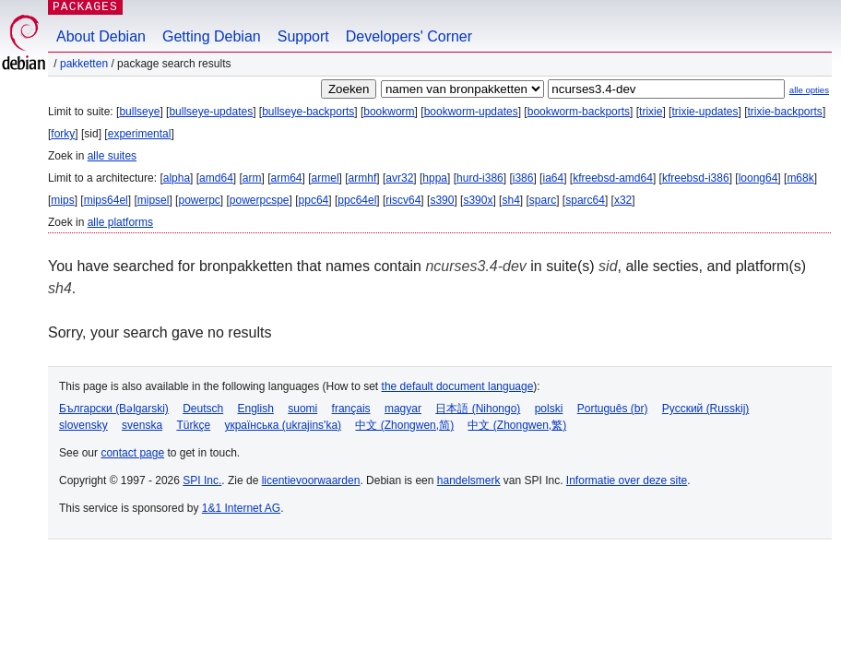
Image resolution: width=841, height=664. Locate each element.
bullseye (139, 111)
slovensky (83, 425)
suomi (302, 408)
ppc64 (314, 200)
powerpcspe (260, 200)
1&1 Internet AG (241, 508)
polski (549, 408)
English (256, 408)
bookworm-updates (471, 111)
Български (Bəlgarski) (114, 408)
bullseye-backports (308, 111)
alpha (176, 178)
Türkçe (193, 425)
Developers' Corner (409, 36)
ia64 (552, 178)
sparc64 (585, 200)
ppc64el (357, 200)
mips (62, 200)
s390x (477, 200)
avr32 (399, 178)
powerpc (198, 200)
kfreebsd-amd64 (613, 178)
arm (252, 178)
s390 (442, 200)
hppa (434, 178)
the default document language (458, 386)
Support (303, 36)
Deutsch (203, 408)
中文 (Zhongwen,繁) (517, 425)
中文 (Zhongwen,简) (404, 425)
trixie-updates (704, 111)
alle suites (112, 155)
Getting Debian (211, 36)
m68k (800, 178)
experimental (140, 133)
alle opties (809, 90)
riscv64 (402, 200)
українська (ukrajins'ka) (282, 425)
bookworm (388, 111)
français (351, 408)
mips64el (106, 200)
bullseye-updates (211, 111)
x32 (623, 200)
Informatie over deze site (626, 480)
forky (63, 133)
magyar (403, 408)
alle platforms (120, 222)
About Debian (101, 36)
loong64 (758, 178)
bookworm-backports (578, 111)
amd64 (216, 178)
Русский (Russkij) (706, 408)
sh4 (510, 200)
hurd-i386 (479, 178)
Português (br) (612, 408)
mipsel (153, 200)
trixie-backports (785, 111)
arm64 (286, 178)
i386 (523, 178)
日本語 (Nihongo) (477, 408)
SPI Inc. (202, 480)
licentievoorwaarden (311, 480)
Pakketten (84, 63)
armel (325, 178)
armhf (363, 178)
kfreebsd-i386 (695, 178)
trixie (650, 111)
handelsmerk (469, 480)
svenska (142, 425)
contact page (132, 452)
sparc (542, 200)
